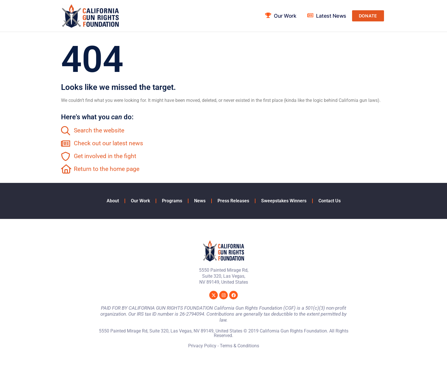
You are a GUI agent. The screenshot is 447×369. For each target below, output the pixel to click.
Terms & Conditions (239, 345)
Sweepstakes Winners (283, 200)
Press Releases (233, 200)
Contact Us (329, 200)
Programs (172, 200)
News (200, 200)
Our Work (140, 200)
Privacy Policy (202, 345)
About (113, 200)
